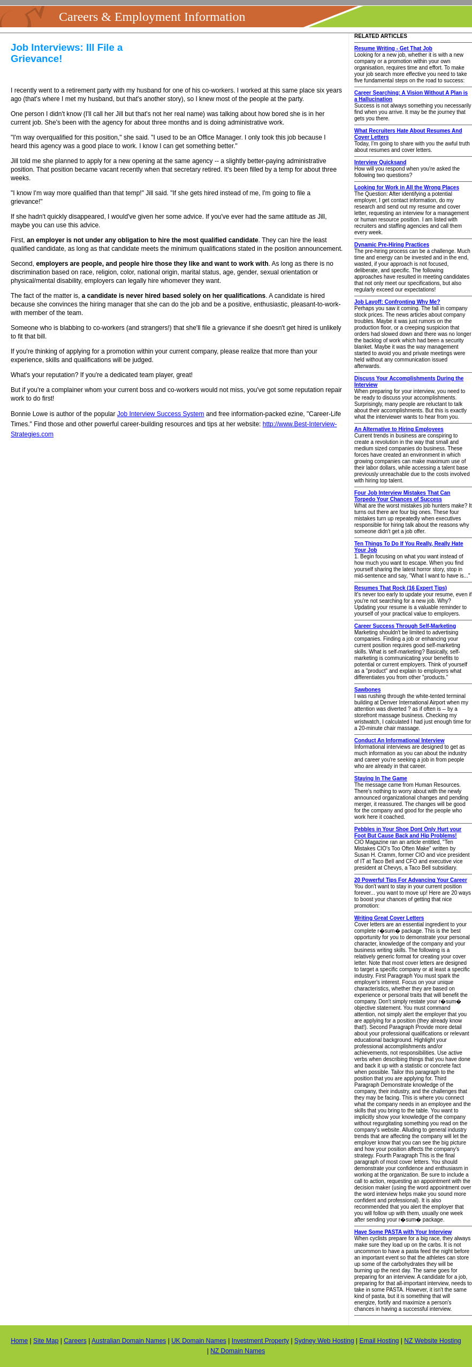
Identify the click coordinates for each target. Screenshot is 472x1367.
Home (19, 1341)
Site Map (45, 1341)
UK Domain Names (198, 1341)
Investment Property (260, 1341)
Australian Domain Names (129, 1341)
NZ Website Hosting (432, 1341)
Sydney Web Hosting (324, 1341)
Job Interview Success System (160, 414)
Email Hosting (379, 1341)
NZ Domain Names (237, 1351)
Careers (75, 1341)
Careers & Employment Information (152, 17)
